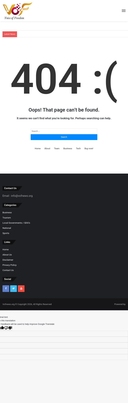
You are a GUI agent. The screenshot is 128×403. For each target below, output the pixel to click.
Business (67, 148)
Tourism (6, 217)
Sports (5, 233)
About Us (7, 254)
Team (57, 148)
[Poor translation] (8, 328)
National (6, 228)
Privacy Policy (9, 265)
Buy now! (88, 148)
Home (37, 148)
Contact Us (8, 270)
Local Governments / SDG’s (16, 222)
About (47, 148)
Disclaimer (7, 259)
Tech (78, 148)
